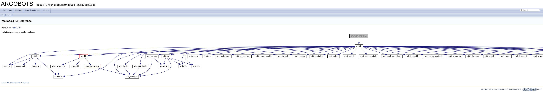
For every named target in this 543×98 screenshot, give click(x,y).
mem (9, 15)
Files (46, 10)
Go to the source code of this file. (15, 83)
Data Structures (32, 10)
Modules (18, 10)
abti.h (16, 28)
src (2, 15)
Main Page (7, 10)
